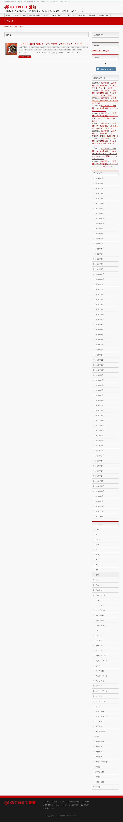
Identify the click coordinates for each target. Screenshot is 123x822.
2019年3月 (99, 345)
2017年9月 (99, 436)
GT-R (97, 555)
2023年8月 (99, 214)
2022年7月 (99, 234)
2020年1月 (99, 309)
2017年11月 (100, 426)
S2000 (97, 580)
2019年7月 (99, 330)
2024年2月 (99, 193)
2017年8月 (99, 441)
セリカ (98, 666)
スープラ (98, 646)
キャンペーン (100, 620)
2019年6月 (99, 335)
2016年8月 (99, 501)
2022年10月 (100, 224)
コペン (98, 630)
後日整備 (98, 752)
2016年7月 (99, 506)
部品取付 (98, 787)
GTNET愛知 (59, 816)
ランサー (98, 706)
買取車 (98, 777)
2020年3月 (99, 299)
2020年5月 (99, 289)
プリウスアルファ (102, 691)
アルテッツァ (55, 47)
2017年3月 (99, 466)
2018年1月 (99, 415)
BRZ (37, 47)
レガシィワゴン (48, 49)
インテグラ (99, 605)
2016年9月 (99, 496)
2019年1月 (99, 355)
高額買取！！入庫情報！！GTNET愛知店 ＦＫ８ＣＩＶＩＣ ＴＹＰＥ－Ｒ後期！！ (105, 93)
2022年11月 (100, 219)
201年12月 (99, 516)
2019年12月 (100, 314)
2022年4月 (99, 249)
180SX (98, 530)
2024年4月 (99, 183)
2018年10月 (100, 370)
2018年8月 (99, 380)
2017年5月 (99, 456)
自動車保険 (75, 805)
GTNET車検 (49, 805)
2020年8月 (99, 284)
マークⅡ (98, 696)
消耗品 (79, 49)
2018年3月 (99, 405)
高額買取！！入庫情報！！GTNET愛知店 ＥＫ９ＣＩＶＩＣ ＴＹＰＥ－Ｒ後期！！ (105, 85)
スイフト (98, 651)
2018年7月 (99, 385)
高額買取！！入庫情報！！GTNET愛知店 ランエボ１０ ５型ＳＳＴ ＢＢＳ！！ (105, 125)
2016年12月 (100, 481)
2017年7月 (99, 446)
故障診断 (98, 757)
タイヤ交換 (99, 671)
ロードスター (59, 49)
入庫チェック (100, 741)
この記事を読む (25, 56)
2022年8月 (99, 229)
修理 (74, 49)
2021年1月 (99, 269)
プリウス (98, 686)
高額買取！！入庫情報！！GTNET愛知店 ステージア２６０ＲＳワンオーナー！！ (105, 163)
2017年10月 (100, 431)
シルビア (98, 640)
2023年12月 (100, 203)
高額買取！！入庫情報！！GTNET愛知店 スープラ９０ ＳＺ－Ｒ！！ (105, 108)
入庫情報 (98, 747)
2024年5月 (99, 178)
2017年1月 (99, 476)
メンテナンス (29, 49)
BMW (97, 540)
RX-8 (47, 47)
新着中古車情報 (101, 762)
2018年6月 (99, 390)
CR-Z (42, 47)
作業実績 (68, 49)
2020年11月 (100, 274)
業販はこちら (49, 808)
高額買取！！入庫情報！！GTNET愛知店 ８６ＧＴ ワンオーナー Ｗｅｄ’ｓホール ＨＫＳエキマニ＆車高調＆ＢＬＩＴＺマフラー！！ (105, 154)
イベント (98, 600)
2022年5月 (99, 244)
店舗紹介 (86, 805)
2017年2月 (99, 471)
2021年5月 (99, 259)
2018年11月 (100, 365)
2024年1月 (99, 198)
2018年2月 (99, 410)
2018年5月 (99, 395)
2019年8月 (99, 325)
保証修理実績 (100, 731)
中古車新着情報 (74, 802)
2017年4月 (99, 461)
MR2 (97, 565)
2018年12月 (100, 360)
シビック (98, 636)
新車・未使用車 (59, 802)
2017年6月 (99, 451)
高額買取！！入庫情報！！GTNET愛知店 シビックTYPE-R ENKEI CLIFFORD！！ (105, 133)
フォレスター (100, 681)
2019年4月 (99, 340)
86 (33, 47)
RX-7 (97, 570)
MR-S (97, 560)
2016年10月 (100, 491)
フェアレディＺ (101, 676)
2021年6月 (99, 254)
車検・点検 (99, 782)
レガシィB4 (38, 49)
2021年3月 (99, 264)
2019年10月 (100, 319)
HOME (47, 802)
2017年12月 (100, 420)
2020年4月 (99, 294)
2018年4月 (99, 400)
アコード (98, 585)
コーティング (100, 625)
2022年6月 (99, 239)
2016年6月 (99, 511)
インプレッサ (100, 610)
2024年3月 (99, 188)
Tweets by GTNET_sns (100, 51)
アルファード (65, 47)
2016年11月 (100, 486)
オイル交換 (99, 615)
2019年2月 (99, 350)
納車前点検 (99, 772)
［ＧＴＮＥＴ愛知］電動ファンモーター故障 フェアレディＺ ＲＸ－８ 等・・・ (55, 44)
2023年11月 (100, 209)
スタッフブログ (76, 47)
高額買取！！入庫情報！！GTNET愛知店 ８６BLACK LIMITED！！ (105, 100)
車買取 (86, 802)
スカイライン (100, 656)
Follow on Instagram (105, 69)
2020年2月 (99, 304)
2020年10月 (100, 279)
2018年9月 (99, 375)
